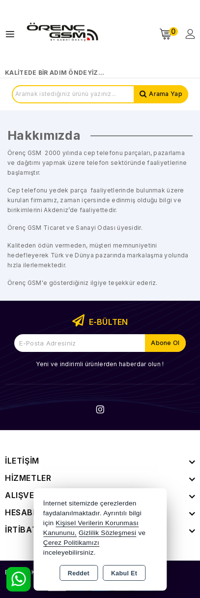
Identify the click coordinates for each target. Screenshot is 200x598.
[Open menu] (12, 34)
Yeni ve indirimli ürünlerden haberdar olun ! (100, 364)
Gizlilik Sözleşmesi (107, 532)
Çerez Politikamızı (71, 542)
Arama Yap (165, 93)
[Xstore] (62, 34)
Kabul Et (124, 573)
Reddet (78, 573)
